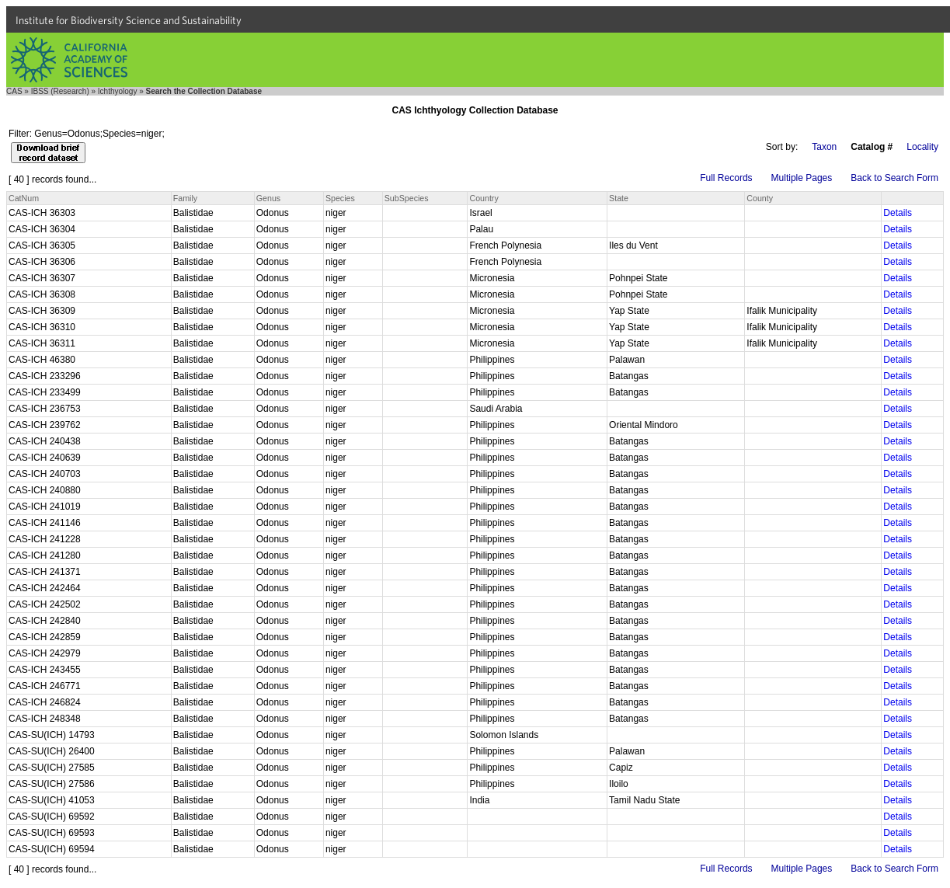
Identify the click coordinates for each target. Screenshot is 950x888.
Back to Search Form (894, 177)
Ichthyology (117, 91)
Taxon (824, 146)
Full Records (726, 177)
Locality (922, 146)
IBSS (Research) (60, 91)
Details (897, 212)
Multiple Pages (802, 177)
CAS (14, 91)
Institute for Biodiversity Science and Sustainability (129, 20)
